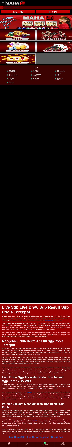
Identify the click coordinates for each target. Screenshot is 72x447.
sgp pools (29, 392)
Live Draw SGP (17, 437)
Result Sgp (57, 437)
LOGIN (53, 12)
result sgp (34, 420)
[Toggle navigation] (3, 3)
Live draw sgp (49, 320)
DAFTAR (18, 12)
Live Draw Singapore (38, 437)
